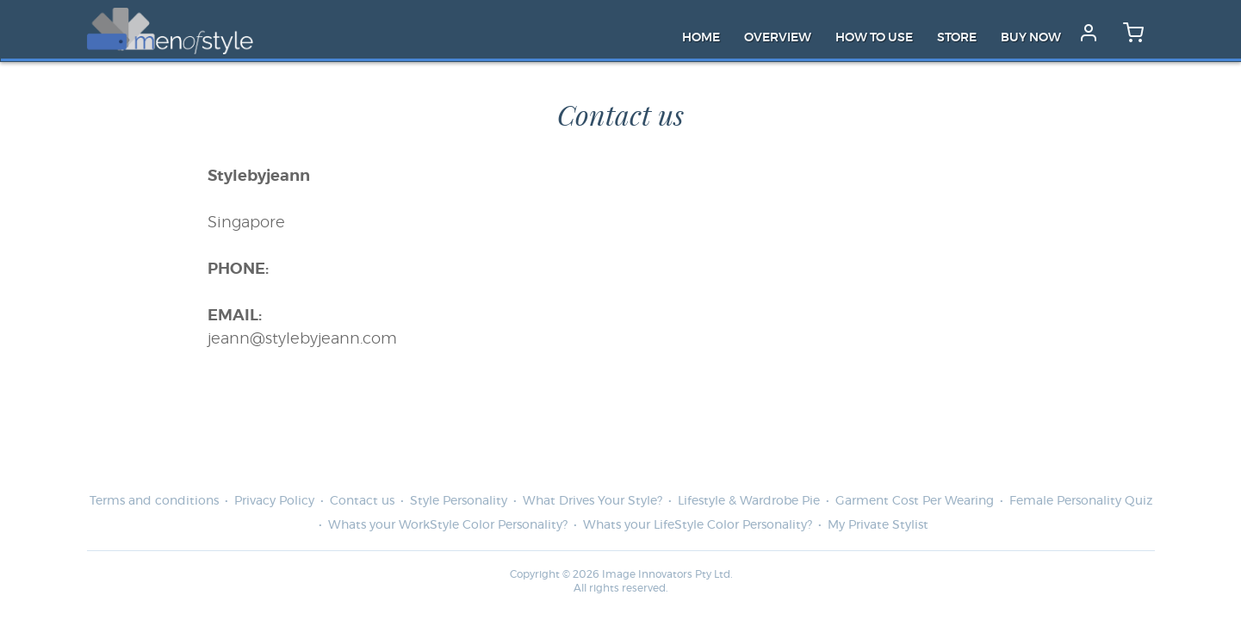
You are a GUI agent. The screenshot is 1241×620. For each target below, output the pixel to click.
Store (957, 38)
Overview (777, 38)
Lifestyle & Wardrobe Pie (749, 501)
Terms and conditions (154, 501)
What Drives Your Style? (592, 501)
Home (701, 38)
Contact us (362, 501)
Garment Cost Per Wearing (914, 501)
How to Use (874, 38)
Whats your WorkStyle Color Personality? (448, 525)
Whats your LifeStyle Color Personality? (697, 525)
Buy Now (1031, 38)
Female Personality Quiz (1080, 501)
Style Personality (458, 501)
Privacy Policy (274, 501)
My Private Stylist (878, 525)
